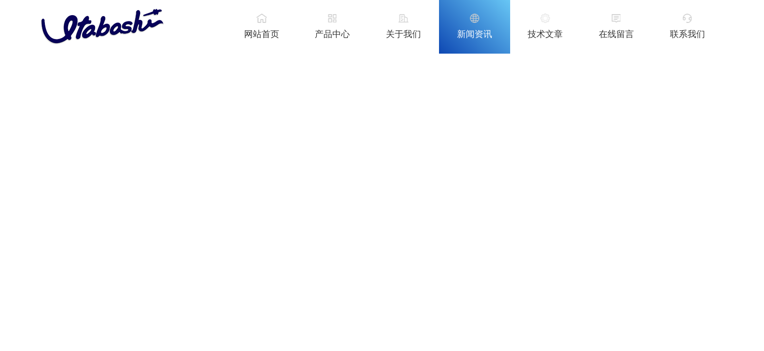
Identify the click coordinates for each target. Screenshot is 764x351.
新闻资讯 (474, 34)
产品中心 (332, 34)
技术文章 (545, 34)
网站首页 (261, 34)
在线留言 (616, 34)
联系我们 (687, 34)
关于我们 (403, 34)
